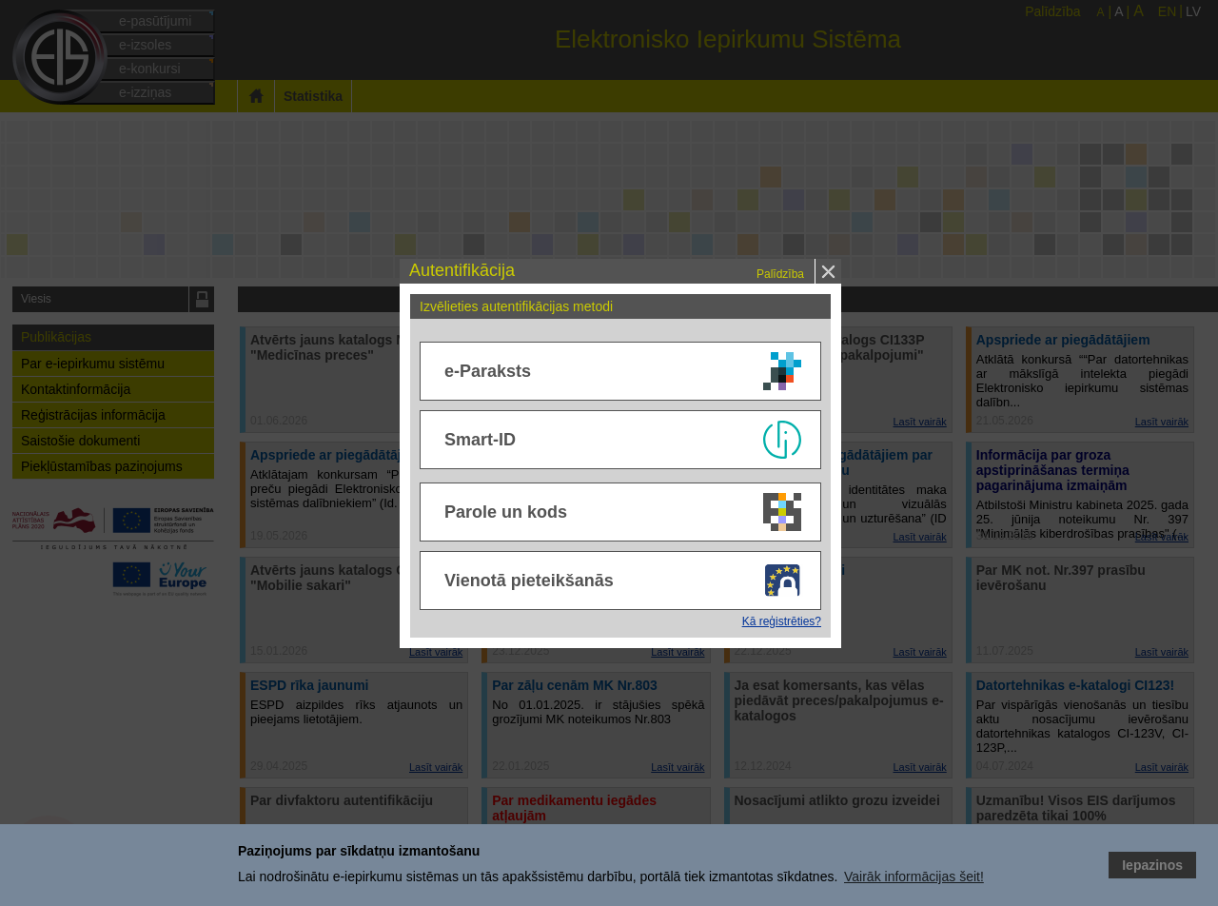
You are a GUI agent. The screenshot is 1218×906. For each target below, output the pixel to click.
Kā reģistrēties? (781, 621)
